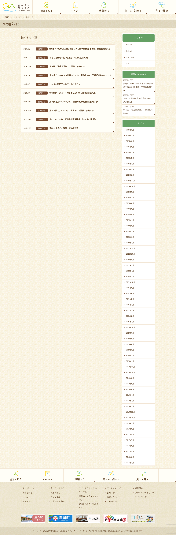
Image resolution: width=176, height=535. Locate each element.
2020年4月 (130, 344)
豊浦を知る (27, 493)
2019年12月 (130, 367)
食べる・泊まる (57, 488)
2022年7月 (130, 265)
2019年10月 (130, 372)
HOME (6, 17)
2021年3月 (130, 310)
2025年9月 (130, 141)
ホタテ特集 (130, 57)
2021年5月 (130, 299)
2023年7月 (130, 231)
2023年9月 (130, 226)
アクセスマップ (113, 488)
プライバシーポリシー (144, 493)
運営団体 (139, 488)
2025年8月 (130, 147)
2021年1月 (130, 322)
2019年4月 (130, 395)
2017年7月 (130, 440)
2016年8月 (130, 457)
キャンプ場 (55, 497)
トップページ (28, 488)
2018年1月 (130, 423)
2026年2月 (130, 130)
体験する (26, 501)
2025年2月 (130, 169)
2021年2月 (130, 316)
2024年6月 (130, 203)
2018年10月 (130, 418)
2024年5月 (130, 209)
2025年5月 (130, 158)
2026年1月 (130, 135)
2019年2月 (130, 401)
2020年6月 (130, 333)
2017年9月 (130, 429)
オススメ (129, 45)
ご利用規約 (112, 501)
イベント (26, 497)
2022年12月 (130, 248)
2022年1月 (130, 276)
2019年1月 (130, 406)
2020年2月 (130, 355)
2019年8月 (130, 384)
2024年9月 (130, 192)
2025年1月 (130, 175)
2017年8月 (130, 434)
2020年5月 (130, 339)
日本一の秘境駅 (57, 501)
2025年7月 (130, 152)
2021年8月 (130, 288)
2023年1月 (130, 243)
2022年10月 (130, 254)
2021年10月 (130, 282)
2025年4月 (130, 164)
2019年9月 (130, 378)
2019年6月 (130, 389)
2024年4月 (130, 214)
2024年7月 (130, 197)
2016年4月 (130, 463)
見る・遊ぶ (55, 493)
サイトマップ (141, 497)
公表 (128, 64)
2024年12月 (130, 181)
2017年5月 (130, 451)
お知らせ (17, 17)
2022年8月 (130, 260)
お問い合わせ (113, 497)
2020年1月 (130, 361)
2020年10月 (130, 327)
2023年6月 (130, 237)
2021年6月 (130, 293)
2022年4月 (130, 271)
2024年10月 (130, 186)
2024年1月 (130, 220)
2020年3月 (130, 350)
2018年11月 (130, 412)
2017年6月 (130, 446)
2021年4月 (130, 305)
